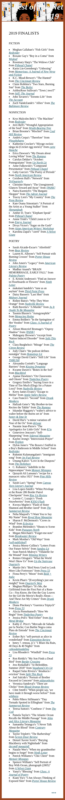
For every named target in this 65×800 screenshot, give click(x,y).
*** (53, 793)
